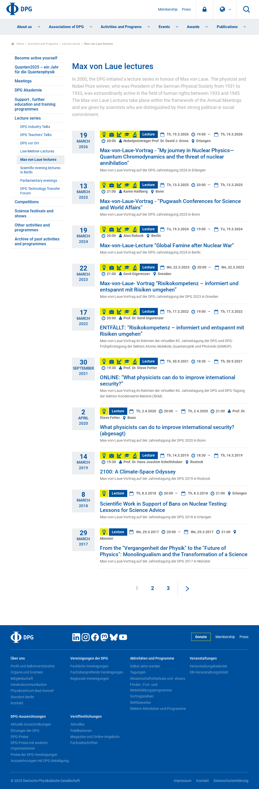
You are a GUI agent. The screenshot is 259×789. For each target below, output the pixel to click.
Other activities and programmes (32, 227)
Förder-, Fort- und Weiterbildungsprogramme (151, 687)
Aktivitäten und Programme (152, 658)
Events (164, 27)
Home (17, 44)
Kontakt (17, 703)
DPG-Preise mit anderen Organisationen (29, 745)
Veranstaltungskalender (208, 666)
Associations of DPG (66, 27)
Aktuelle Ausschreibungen (31, 724)
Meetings (23, 81)
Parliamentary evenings (38, 180)
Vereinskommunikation (29, 685)
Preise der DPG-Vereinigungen (34, 755)
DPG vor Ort (29, 143)
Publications (227, 27)
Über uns (18, 658)
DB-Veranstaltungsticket (209, 672)
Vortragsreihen (142, 696)
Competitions (27, 201)
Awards (193, 27)
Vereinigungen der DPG (89, 658)
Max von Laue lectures (38, 159)
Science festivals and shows (34, 213)
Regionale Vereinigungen (89, 679)
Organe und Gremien (27, 672)
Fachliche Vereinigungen (89, 666)
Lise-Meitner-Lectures (37, 151)
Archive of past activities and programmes (37, 241)
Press (186, 9)
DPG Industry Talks (35, 127)
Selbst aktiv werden (145, 666)
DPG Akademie (28, 90)
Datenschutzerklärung (230, 781)
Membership (168, 9)
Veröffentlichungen (86, 716)
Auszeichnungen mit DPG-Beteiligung (40, 761)
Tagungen (138, 672)
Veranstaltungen (203, 658)
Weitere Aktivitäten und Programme (158, 709)
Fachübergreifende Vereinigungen (96, 672)
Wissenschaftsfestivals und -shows (157, 679)
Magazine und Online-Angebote (94, 737)
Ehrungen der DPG (25, 731)
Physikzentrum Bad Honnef (32, 691)
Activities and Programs (121, 27)
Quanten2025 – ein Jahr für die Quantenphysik (37, 69)
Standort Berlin (22, 697)
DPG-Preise (19, 737)
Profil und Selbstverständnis (33, 666)
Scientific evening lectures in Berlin (40, 170)
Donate (201, 637)
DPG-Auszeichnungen (28, 716)
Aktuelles (77, 724)
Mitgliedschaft (22, 679)
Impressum (182, 781)
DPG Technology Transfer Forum (40, 191)
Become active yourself (36, 58)
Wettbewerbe (140, 703)
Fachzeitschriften (84, 743)
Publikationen (81, 731)
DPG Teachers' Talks (36, 135)
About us (24, 27)
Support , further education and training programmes (35, 104)
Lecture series (71, 44)
